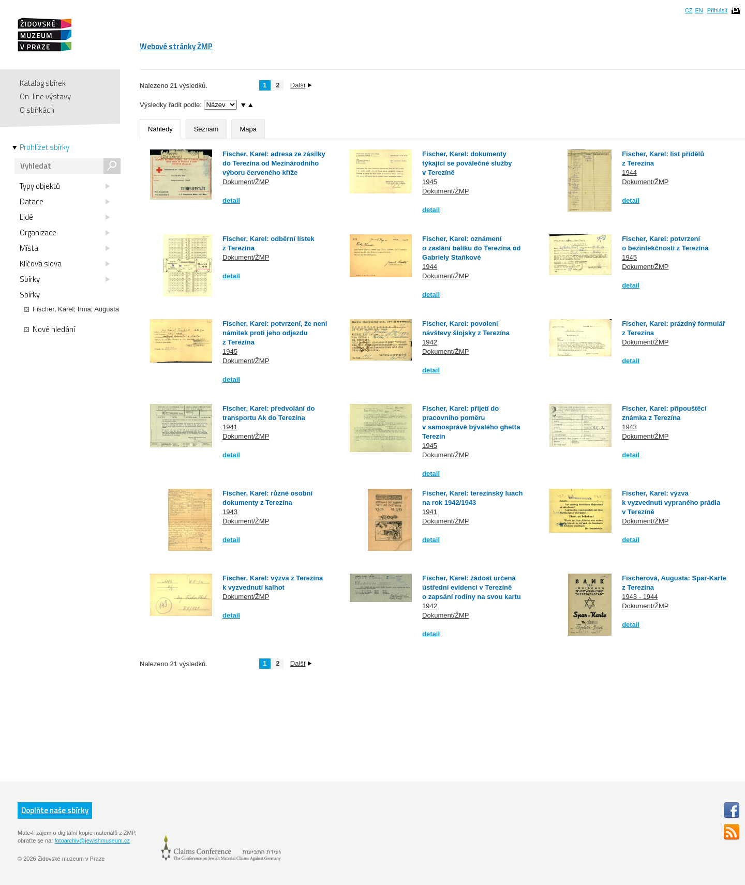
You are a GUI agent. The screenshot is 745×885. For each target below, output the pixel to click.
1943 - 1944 (640, 597)
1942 (429, 342)
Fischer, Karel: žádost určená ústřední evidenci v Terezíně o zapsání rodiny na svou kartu (471, 587)
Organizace (65, 232)
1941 (229, 427)
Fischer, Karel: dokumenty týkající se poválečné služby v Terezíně (467, 163)
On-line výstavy (45, 96)
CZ (689, 10)
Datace (65, 201)
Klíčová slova (65, 263)
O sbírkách (37, 110)
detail (231, 200)
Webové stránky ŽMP (176, 46)
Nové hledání (49, 329)
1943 (629, 427)
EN (699, 10)
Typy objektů (65, 186)
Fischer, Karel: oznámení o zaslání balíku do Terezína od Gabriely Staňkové (471, 248)
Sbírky (65, 279)
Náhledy (160, 129)
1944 (629, 172)
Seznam (206, 129)
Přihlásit (717, 10)
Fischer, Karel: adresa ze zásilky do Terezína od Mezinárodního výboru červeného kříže (273, 163)
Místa (65, 248)
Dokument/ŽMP (245, 182)
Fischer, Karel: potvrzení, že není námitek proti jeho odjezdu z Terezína (274, 333)
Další (301, 85)
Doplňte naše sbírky (54, 810)
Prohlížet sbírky (44, 147)
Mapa (248, 129)
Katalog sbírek (43, 83)
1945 (429, 182)
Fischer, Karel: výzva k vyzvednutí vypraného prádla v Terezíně (671, 502)
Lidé (65, 217)
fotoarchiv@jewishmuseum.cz (92, 840)
